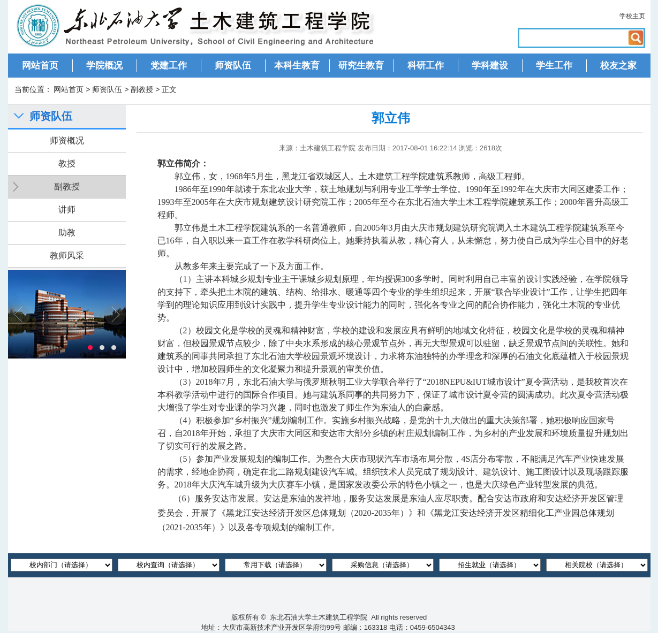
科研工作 (425, 65)
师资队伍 (233, 65)
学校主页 (632, 16)
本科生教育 (297, 65)
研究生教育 (361, 65)
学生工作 (554, 65)
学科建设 (490, 65)
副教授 (142, 89)
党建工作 (168, 65)
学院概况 (104, 65)
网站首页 (40, 65)
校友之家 (618, 65)
